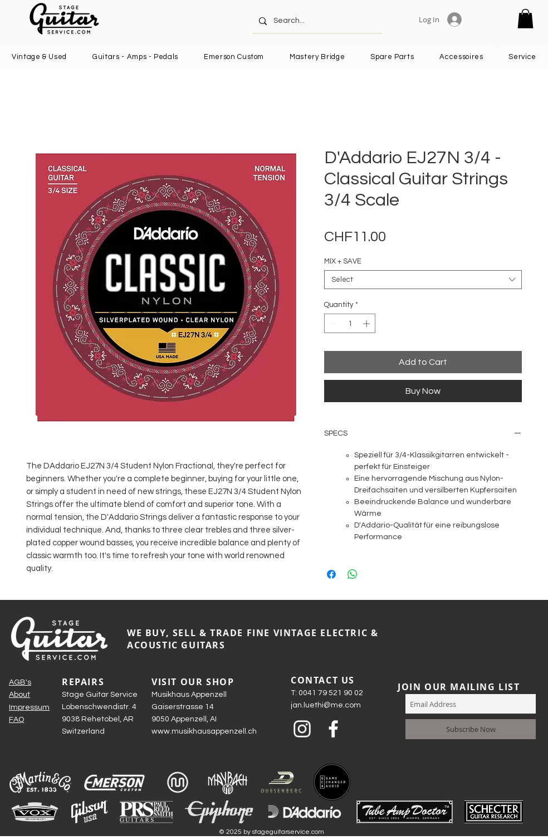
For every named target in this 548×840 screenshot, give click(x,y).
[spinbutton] (350, 323)
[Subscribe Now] (470, 729)
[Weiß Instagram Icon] (302, 728)
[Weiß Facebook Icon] (333, 728)
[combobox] (423, 279)
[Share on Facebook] (331, 574)
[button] (525, 18)
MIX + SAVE (342, 261)
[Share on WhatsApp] (352, 574)
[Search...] (316, 21)
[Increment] (367, 323)
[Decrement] (332, 323)
